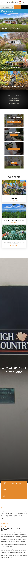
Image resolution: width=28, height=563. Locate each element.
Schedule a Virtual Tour (14, 148)
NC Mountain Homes (14, 100)
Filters (25, 7)
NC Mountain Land (14, 102)
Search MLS (17, 7)
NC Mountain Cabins (14, 98)
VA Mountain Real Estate (14, 103)
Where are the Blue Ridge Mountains (14, 220)
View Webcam (14, 134)
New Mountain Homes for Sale (14, 121)
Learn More (14, 162)
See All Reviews (4, 523)
